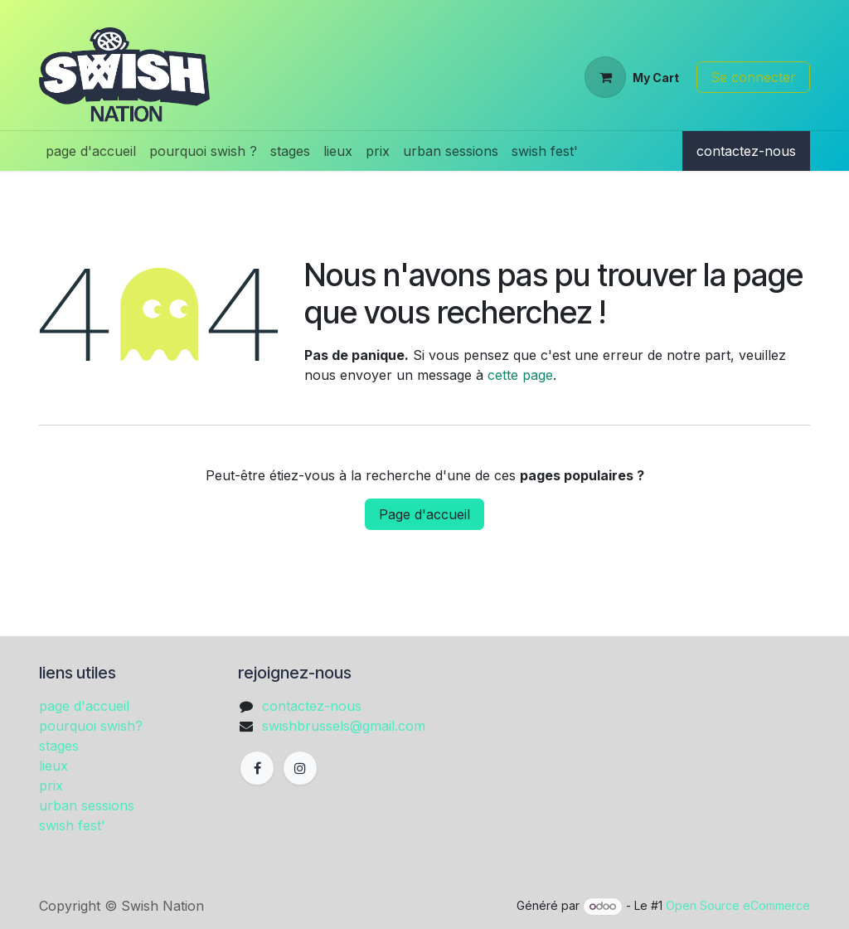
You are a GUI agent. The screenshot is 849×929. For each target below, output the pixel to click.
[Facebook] (257, 768)
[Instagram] (300, 768)
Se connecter (753, 77)
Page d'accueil (424, 514)
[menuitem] (91, 151)
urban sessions (86, 805)
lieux (53, 765)
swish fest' (72, 825)
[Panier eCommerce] (631, 77)
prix (51, 785)
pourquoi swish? (91, 725)
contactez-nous (746, 151)
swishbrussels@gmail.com (343, 725)
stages (59, 745)
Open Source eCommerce (738, 905)
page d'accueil (84, 706)
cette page (520, 375)
